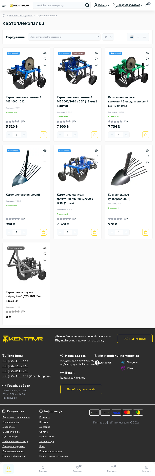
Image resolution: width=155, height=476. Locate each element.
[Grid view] (132, 37)
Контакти (44, 417)
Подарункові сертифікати (53, 456)
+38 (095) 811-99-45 (15, 371)
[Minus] (9, 135)
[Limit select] (108, 37)
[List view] (138, 37)
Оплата (43, 431)
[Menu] (4, 5)
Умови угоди (46, 441)
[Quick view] (44, 53)
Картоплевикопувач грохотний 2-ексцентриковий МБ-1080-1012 (128, 101)
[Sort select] (64, 37)
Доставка (44, 426)
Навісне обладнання (20, 15)
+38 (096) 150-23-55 (15, 366)
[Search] (87, 5)
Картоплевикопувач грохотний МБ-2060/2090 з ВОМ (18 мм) (75, 199)
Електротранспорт (13, 451)
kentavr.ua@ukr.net (72, 377)
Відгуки (43, 422)
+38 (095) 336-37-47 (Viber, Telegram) (26, 376)
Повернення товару (50, 451)
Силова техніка (11, 431)
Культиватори (10, 436)
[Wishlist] (44, 58)
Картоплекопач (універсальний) (119, 196)
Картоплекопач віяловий (23, 194)
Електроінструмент (13, 446)
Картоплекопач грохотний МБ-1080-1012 (23, 99)
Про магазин (46, 436)
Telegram (129, 362)
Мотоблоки (8, 426)
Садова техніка (10, 422)
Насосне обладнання (14, 456)
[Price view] (144, 37)
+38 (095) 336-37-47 (15, 360)
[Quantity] (17, 134)
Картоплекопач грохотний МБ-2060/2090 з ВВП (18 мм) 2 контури (77, 101)
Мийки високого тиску (15, 441)
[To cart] (43, 134)
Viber (127, 368)
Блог (42, 446)
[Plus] (24, 135)
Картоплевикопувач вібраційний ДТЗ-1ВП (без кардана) (23, 296)
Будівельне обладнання (16, 417)
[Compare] (44, 64)
